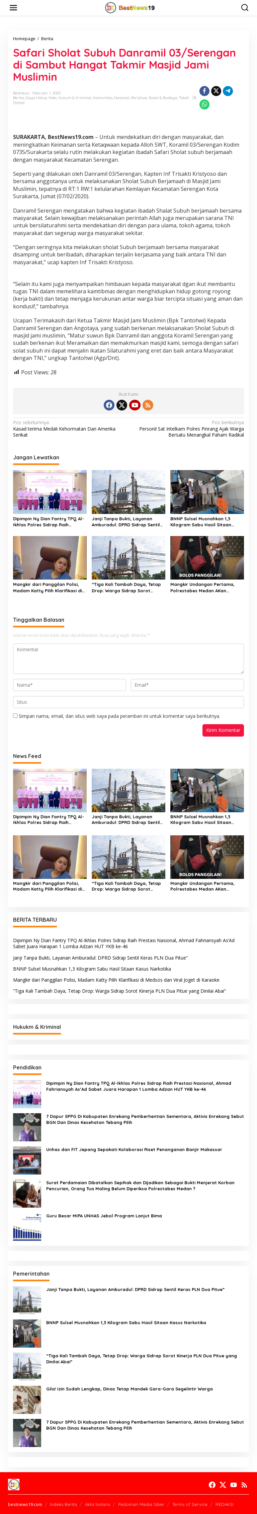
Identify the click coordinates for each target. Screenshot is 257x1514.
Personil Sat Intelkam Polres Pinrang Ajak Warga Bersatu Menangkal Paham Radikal (188, 429)
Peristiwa (139, 97)
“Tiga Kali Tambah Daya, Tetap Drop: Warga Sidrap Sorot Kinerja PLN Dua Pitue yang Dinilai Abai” (126, 587)
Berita (18, 97)
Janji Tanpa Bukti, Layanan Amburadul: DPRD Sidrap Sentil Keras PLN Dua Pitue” (126, 522)
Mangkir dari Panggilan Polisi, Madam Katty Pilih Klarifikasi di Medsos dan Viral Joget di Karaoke (47, 587)
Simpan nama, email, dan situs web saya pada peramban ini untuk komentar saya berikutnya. (119, 716)
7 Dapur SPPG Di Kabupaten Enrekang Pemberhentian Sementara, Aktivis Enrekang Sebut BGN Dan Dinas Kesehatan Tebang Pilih (145, 1119)
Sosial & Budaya (163, 97)
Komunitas (102, 97)
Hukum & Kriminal (74, 97)
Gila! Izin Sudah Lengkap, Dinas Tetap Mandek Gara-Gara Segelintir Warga (129, 1388)
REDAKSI (225, 1504)
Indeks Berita (63, 1504)
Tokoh (184, 97)
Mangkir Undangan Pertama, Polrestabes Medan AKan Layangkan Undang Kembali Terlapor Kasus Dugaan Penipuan (202, 587)
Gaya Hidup (36, 97)
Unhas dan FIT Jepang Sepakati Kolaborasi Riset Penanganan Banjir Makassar (134, 1149)
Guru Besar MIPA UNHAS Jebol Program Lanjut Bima (104, 1215)
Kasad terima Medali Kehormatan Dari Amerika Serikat (68, 429)
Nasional (122, 97)
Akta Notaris (97, 1504)
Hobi (53, 97)
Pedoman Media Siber (141, 1504)
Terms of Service (189, 1504)
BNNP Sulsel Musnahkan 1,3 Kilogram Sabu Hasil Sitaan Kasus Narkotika (200, 522)
